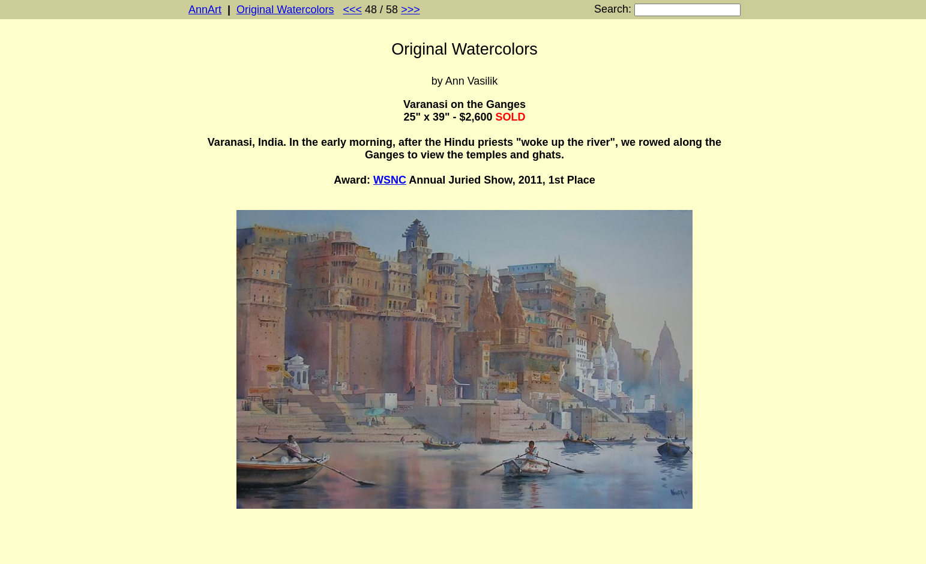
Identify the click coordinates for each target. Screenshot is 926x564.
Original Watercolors (285, 10)
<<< (352, 10)
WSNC (389, 180)
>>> (410, 10)
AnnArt (204, 10)
